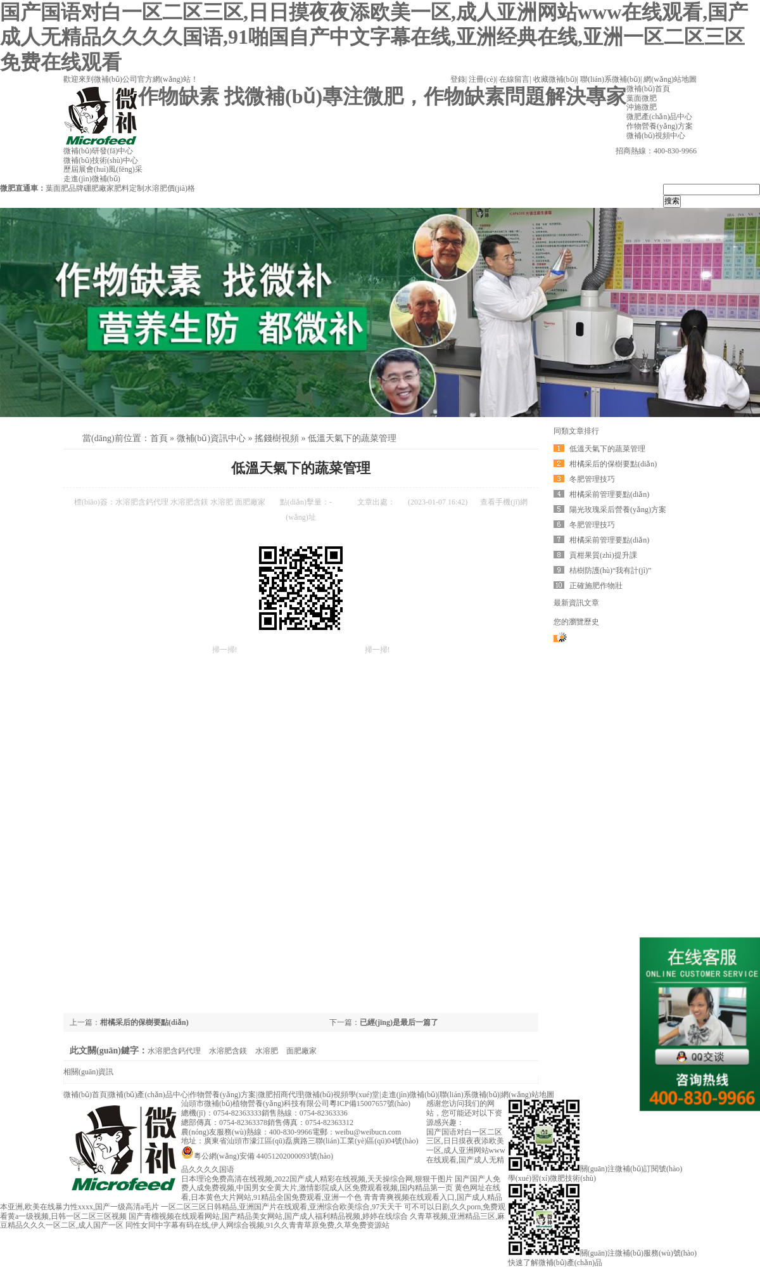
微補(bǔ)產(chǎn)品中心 (147, 1094)
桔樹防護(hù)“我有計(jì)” (610, 570)
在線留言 (514, 79)
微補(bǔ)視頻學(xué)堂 (342, 1094)
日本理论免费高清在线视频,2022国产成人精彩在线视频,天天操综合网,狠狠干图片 (317, 1178)
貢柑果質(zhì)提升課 (603, 555)
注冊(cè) (482, 79)
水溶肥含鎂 (189, 502)
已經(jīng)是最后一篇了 (399, 1022)
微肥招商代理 (280, 1094)
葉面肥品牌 (65, 188)
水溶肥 (221, 502)
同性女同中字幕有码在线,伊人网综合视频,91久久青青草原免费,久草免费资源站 (257, 1225)
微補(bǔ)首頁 (85, 1094)
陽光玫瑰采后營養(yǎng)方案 (617, 509)
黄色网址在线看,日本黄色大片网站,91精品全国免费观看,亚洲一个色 (340, 1192)
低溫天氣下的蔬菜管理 (352, 438)
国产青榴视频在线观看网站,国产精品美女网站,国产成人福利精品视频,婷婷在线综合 (268, 1216)
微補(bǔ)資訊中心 (211, 438)
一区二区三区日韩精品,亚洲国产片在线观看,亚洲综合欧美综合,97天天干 (281, 1206)
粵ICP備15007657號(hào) (369, 1103)
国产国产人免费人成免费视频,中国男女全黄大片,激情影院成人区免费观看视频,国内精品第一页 (340, 1183)
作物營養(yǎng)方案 (222, 1094)
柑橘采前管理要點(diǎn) (609, 494)
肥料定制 (129, 188)
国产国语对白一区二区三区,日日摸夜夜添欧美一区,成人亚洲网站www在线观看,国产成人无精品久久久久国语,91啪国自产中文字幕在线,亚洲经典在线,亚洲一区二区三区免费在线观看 (374, 37)
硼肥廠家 (99, 188)
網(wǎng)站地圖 (670, 79)
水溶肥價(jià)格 (169, 188)
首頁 (159, 438)
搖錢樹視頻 (277, 438)
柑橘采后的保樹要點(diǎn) (144, 1022)
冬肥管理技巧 (592, 479)
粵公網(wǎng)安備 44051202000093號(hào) (257, 1156)
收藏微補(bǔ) (555, 79)
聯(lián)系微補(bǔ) (610, 79)
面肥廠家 (250, 502)
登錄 (458, 79)
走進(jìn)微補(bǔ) (409, 1094)
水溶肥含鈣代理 (141, 502)
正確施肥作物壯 (596, 585)
